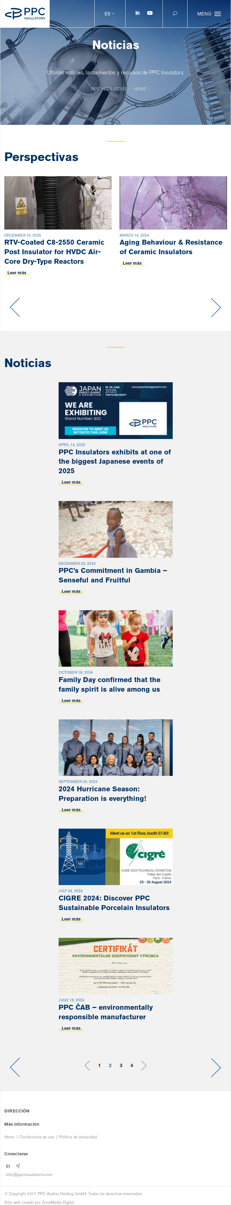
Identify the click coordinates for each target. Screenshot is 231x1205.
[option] (58, 238)
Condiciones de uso (36, 1137)
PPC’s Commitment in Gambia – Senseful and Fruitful (113, 575)
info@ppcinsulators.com (29, 1174)
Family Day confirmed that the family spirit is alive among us (109, 684)
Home (9, 1137)
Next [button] (216, 307)
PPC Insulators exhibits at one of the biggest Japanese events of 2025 (115, 461)
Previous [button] (15, 307)
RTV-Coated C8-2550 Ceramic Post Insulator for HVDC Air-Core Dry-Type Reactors (54, 252)
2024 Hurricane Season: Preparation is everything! (102, 793)
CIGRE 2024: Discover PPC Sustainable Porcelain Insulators (114, 902)
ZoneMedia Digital (58, 1202)
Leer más (16, 272)
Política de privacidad (78, 1137)
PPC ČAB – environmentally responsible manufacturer (106, 1012)
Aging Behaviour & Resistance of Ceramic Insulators (171, 247)
